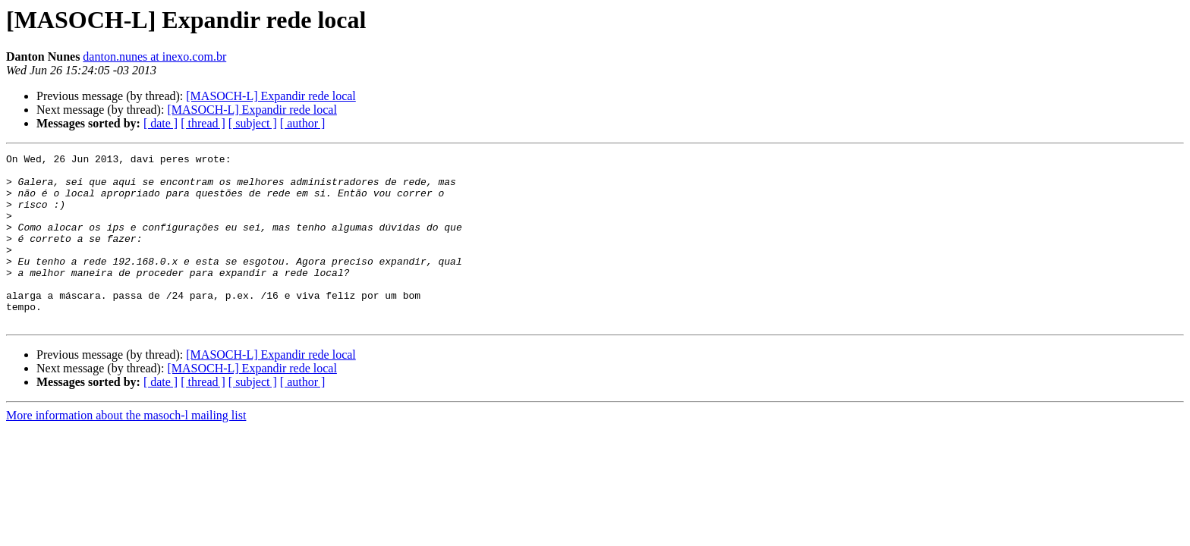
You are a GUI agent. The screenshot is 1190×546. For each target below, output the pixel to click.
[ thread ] (203, 123)
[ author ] (303, 123)
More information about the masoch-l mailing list (126, 449)
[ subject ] (252, 123)
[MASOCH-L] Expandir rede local (271, 95)
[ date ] (160, 123)
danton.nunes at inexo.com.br (154, 56)
